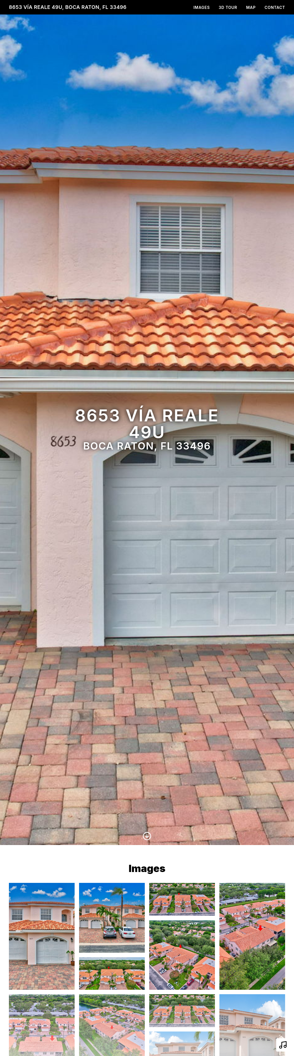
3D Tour (228, 7)
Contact (274, 7)
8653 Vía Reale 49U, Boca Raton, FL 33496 (68, 7)
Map (251, 7)
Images (201, 7)
